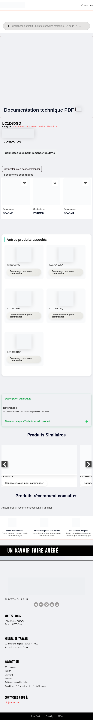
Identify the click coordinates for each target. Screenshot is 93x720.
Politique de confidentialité (16, 682)
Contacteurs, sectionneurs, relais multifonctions (35, 127)
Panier (7, 671)
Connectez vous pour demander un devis (30, 154)
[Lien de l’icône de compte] (86, 6)
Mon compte (10, 667)
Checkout (9, 675)
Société (8, 678)
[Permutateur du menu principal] (7, 16)
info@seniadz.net (12, 702)
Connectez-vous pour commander (21, 273)
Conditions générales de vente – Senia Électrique (25, 686)
